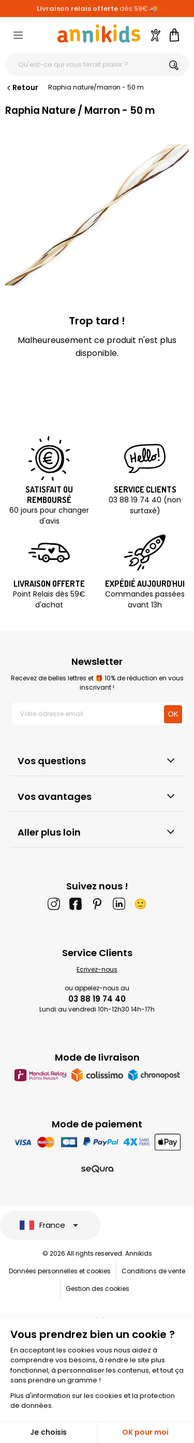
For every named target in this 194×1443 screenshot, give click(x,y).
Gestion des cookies (97, 1288)
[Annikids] (98, 33)
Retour (21, 87)
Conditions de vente (153, 1271)
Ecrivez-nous (97, 969)
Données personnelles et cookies (60, 1271)
